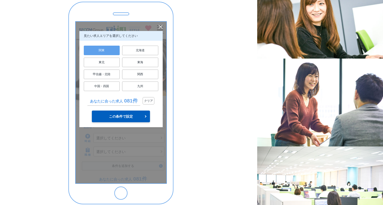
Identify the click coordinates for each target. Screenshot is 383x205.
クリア (148, 100)
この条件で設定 (121, 116)
